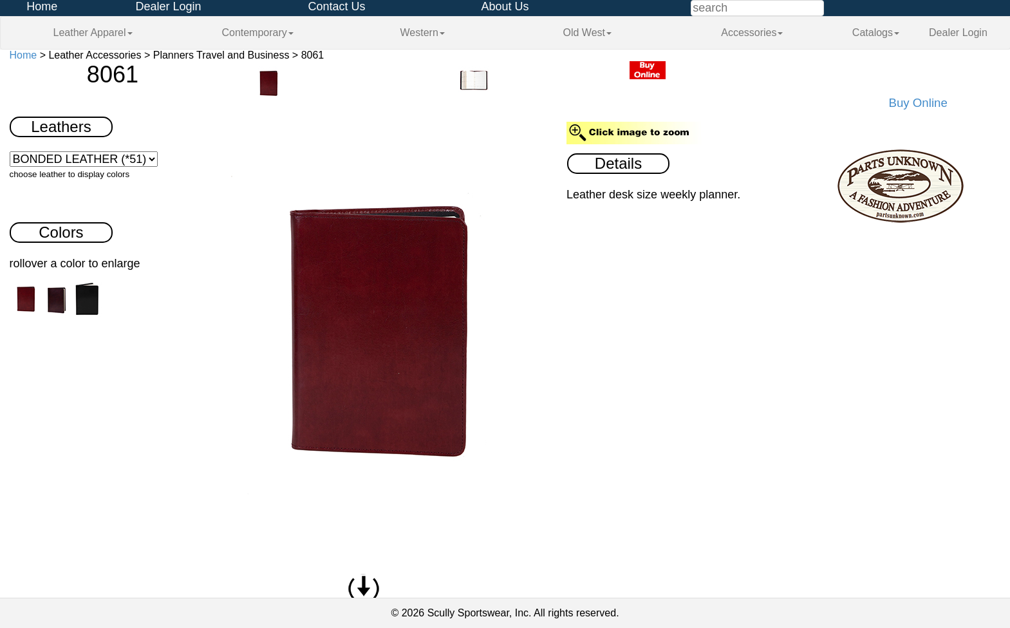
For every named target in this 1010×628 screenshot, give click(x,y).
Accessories (752, 32)
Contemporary (257, 32)
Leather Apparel (93, 32)
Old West (587, 32)
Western (422, 32)
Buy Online (918, 102)
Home (41, 6)
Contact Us (336, 6)
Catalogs (875, 32)
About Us (504, 6)
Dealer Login (168, 6)
